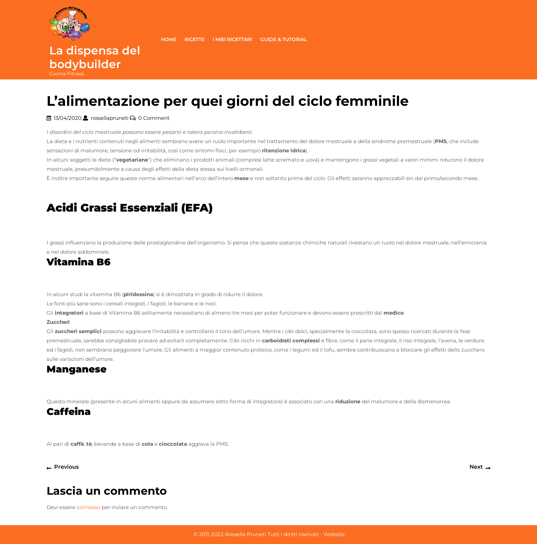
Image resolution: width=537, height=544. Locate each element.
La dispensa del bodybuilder (94, 57)
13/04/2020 (68, 118)
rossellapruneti (109, 118)
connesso (88, 507)
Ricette (194, 39)
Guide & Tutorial (283, 39)
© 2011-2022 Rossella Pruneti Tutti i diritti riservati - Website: (269, 534)
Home (168, 39)
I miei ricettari (232, 39)
